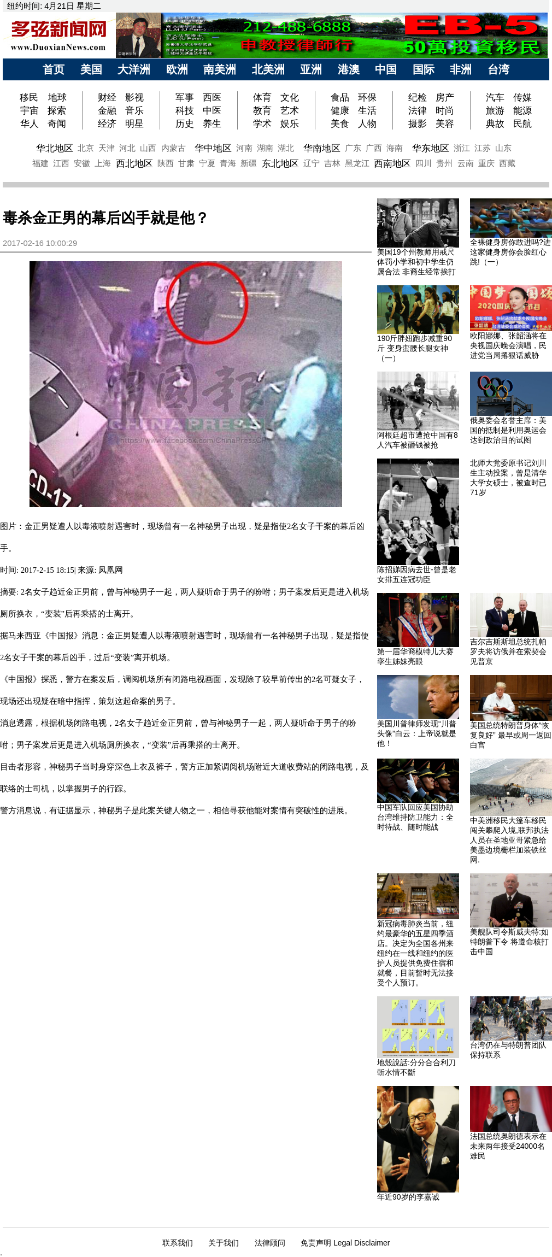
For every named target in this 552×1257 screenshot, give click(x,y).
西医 (212, 97)
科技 (184, 110)
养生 (212, 123)
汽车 (495, 97)
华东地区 (430, 148)
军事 (184, 97)
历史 (184, 123)
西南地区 (392, 163)
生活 (367, 110)
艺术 (289, 110)
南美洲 (219, 69)
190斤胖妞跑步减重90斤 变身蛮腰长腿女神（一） (414, 348)
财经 (107, 97)
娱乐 (289, 123)
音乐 (134, 110)
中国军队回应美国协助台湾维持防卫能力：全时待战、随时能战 (415, 817)
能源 (522, 110)
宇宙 (29, 110)
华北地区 (54, 148)
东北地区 (280, 163)
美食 (340, 123)
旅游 (495, 110)
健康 (340, 110)
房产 (445, 97)
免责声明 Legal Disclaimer (345, 1242)
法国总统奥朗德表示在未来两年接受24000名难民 (508, 1146)
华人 (29, 123)
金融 (107, 110)
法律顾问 (270, 1242)
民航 (522, 123)
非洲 (461, 69)
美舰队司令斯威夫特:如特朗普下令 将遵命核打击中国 (509, 941)
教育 (262, 110)
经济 (107, 123)
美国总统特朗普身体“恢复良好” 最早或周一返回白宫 (510, 735)
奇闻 (57, 123)
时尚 (445, 110)
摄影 (417, 123)
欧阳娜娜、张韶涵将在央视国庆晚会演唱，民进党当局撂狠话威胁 (508, 345)
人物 (367, 123)
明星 (134, 123)
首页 (53, 69)
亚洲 (311, 69)
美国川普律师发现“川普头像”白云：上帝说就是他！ (416, 733)
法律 (417, 110)
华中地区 (213, 148)
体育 (262, 97)
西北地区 (134, 163)
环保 (367, 97)
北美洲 (268, 69)
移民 (30, 97)
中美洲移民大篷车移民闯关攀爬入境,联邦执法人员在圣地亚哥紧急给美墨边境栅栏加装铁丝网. (509, 840)
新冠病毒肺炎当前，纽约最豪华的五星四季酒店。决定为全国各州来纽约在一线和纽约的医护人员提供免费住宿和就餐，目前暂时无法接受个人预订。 (415, 953)
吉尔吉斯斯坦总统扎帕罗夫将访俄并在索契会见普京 (508, 651)
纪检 (417, 97)
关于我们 (223, 1242)
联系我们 (177, 1242)
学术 (262, 123)
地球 (57, 97)
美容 (445, 123)
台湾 (498, 69)
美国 (91, 69)
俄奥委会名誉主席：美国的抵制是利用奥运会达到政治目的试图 (508, 430)
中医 (212, 110)
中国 (386, 69)
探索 (57, 110)
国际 (423, 69)
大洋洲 (134, 69)
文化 (289, 97)
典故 (495, 123)
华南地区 (321, 148)
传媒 (522, 97)
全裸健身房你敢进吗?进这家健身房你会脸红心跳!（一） (510, 252)
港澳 (349, 69)
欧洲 (177, 69)
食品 (340, 97)
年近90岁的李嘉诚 (408, 1197)
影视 (134, 97)
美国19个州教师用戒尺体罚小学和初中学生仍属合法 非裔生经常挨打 (416, 262)
